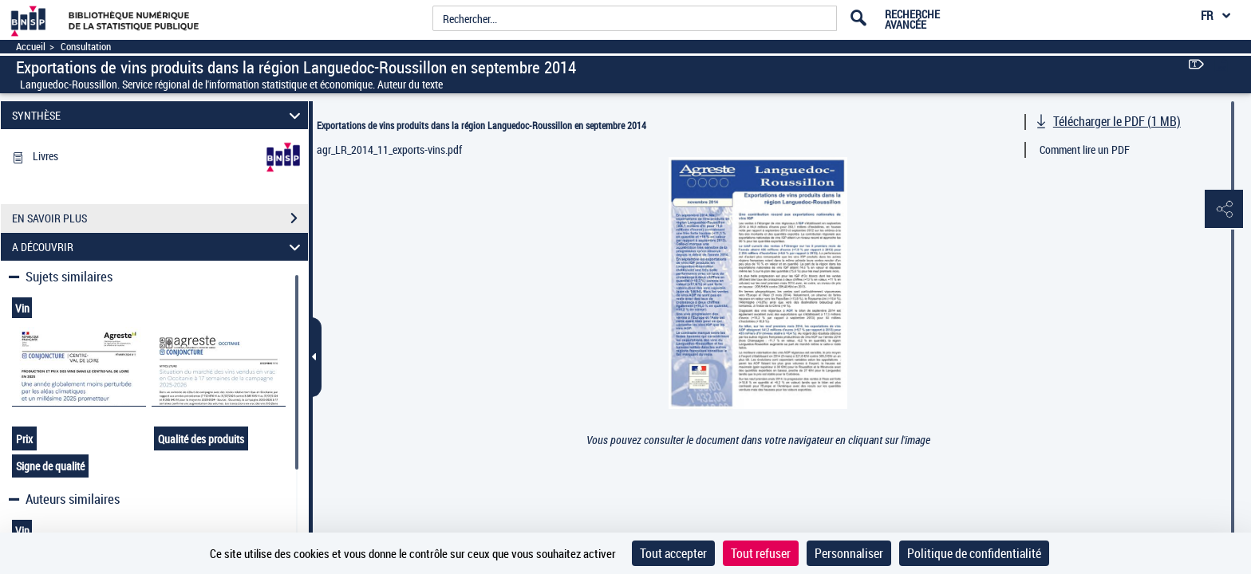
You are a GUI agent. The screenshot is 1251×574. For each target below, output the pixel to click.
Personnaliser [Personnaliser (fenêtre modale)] (849, 553)
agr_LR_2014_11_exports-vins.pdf (389, 149)
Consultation (86, 46)
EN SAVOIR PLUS (160, 218)
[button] (1223, 209)
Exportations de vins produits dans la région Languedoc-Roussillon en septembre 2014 (481, 125)
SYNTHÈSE (159, 115)
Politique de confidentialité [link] (974, 553)
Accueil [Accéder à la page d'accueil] (30, 46)
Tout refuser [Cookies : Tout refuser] (761, 553)
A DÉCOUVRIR (159, 247)
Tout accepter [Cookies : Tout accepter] (673, 553)
